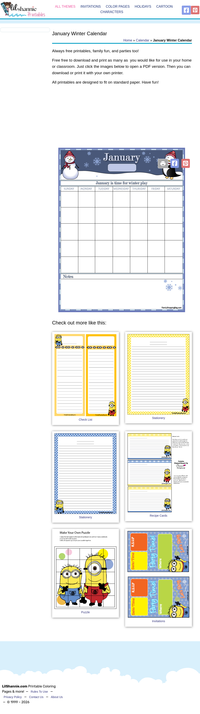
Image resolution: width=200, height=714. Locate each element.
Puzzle (85, 612)
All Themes (65, 6)
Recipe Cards (158, 515)
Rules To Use (39, 691)
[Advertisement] (122, 121)
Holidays (143, 6)
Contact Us (36, 697)
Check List (85, 419)
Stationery (158, 418)
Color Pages (118, 6)
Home (127, 40)
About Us (57, 697)
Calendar (142, 40)
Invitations (90, 6)
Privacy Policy (13, 697)
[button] (174, 163)
